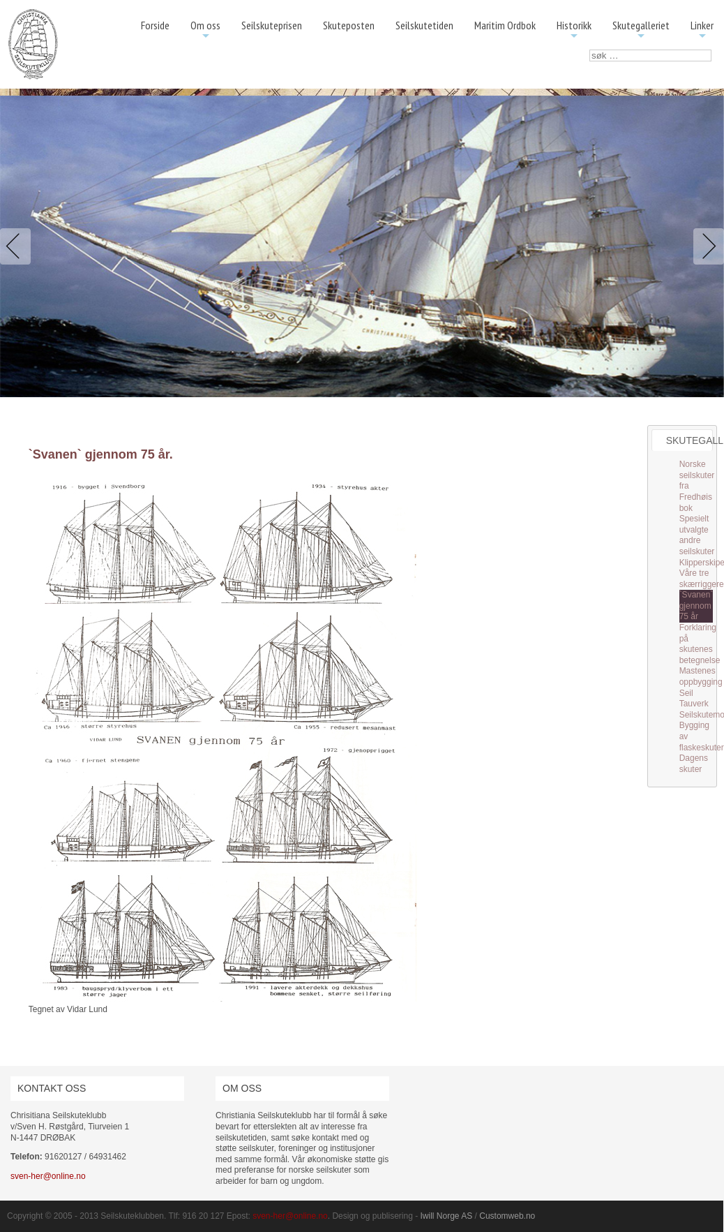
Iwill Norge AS (447, 1216)
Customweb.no (507, 1216)
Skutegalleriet (641, 30)
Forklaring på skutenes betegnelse (700, 644)
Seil (686, 693)
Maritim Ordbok (505, 25)
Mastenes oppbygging (701, 676)
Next (706, 246)
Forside (155, 25)
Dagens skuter (693, 763)
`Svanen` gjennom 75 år (696, 605)
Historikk (574, 30)
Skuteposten (349, 25)
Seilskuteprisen (271, 25)
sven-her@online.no (48, 1176)
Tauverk (694, 703)
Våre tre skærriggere (701, 578)
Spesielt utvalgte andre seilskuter (697, 535)
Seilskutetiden (424, 25)
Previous (18, 246)
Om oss (205, 30)
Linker (702, 30)
